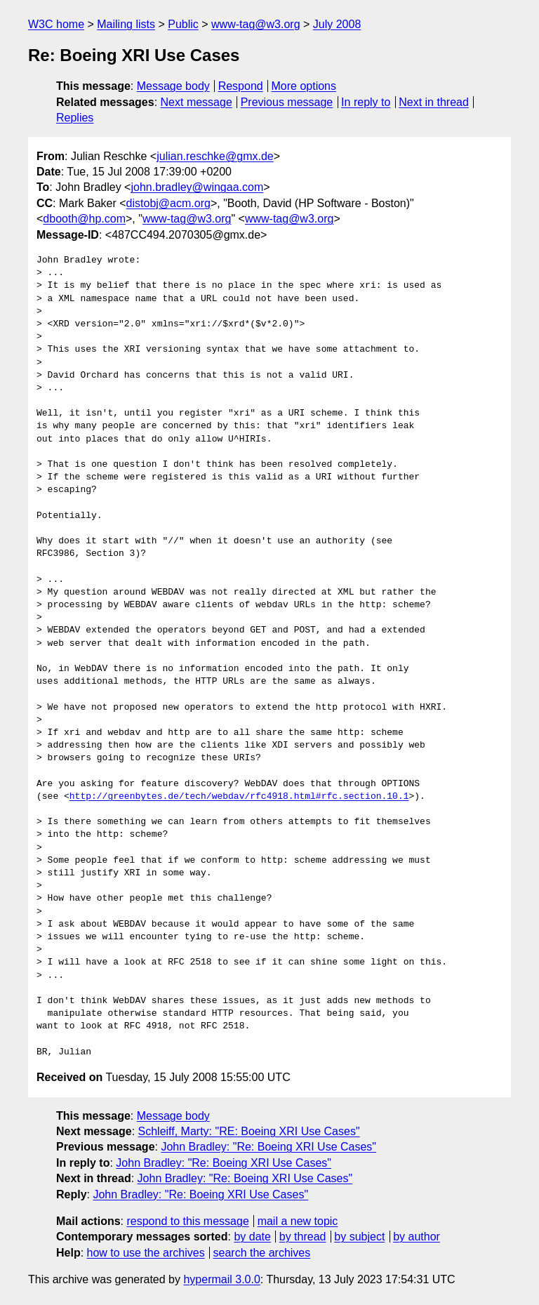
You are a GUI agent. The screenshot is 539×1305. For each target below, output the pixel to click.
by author (416, 1237)
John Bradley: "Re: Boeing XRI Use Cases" (268, 1147)
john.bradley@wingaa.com (197, 187)
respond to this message (187, 1221)
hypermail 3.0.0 (221, 1279)
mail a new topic (298, 1221)
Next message (196, 102)
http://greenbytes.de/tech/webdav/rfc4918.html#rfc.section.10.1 (239, 796)
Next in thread (434, 102)
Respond (240, 86)
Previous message (287, 102)
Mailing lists (126, 24)
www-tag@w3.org (255, 24)
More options (304, 86)
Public (183, 24)
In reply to (365, 102)
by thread (302, 1237)
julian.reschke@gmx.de (215, 156)
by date (252, 1237)
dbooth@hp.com (84, 219)
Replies (74, 118)
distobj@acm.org (168, 203)
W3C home (56, 24)
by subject (359, 1237)
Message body (173, 86)
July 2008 (337, 24)
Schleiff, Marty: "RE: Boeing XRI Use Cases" (249, 1131)
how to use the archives (146, 1253)
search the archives (262, 1253)
